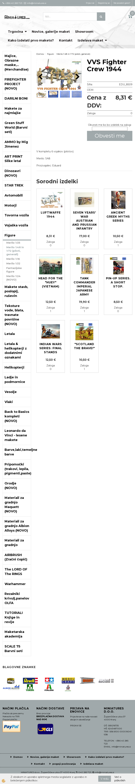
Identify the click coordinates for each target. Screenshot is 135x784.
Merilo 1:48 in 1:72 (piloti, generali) (15, 251)
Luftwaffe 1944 (51, 214)
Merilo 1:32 (13, 263)
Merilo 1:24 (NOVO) (13, 278)
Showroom (84, 32)
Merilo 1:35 (13, 242)
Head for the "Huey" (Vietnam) (50, 282)
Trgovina (15, 32)
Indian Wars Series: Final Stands (50, 348)
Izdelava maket (90, 40)
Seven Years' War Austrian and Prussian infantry (84, 220)
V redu (105, 778)
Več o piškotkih (119, 778)
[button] (77, 77)
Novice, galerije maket (51, 32)
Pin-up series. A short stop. (118, 282)
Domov (40, 54)
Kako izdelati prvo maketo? (31, 40)
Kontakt (65, 40)
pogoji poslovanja (64, 763)
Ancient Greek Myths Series (118, 216)
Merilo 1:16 (13, 259)
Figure (50, 54)
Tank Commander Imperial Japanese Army (84, 286)
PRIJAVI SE (76, 725)
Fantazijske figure (14, 269)
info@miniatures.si (104, 772)
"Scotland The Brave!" (84, 346)
